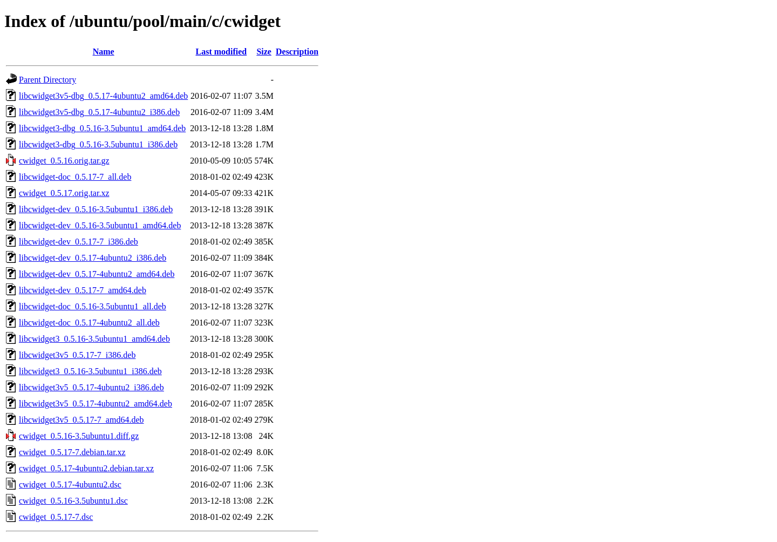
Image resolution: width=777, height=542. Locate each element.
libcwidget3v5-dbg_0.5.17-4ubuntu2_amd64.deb (103, 95)
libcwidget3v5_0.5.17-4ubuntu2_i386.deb (91, 387)
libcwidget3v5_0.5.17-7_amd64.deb (81, 419)
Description (297, 51)
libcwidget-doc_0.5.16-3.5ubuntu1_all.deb (92, 306)
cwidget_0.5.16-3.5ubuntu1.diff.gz (79, 436)
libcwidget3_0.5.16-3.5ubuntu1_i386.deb (90, 371)
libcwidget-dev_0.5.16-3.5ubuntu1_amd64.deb (100, 225)
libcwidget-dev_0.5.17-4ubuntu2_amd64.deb (96, 274)
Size (263, 51)
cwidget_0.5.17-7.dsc (56, 516)
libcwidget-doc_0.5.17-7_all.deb (75, 176)
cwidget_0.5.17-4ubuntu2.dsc (70, 484)
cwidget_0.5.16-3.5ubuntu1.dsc (73, 500)
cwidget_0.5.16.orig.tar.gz (64, 160)
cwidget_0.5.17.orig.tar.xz (64, 193)
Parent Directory (47, 79)
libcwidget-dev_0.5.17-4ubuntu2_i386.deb (92, 257)
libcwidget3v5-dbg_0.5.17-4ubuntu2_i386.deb (99, 112)
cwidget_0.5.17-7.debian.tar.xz (72, 452)
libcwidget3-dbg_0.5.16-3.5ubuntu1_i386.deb (98, 144)
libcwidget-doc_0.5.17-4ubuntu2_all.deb (89, 322)
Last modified (221, 51)
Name (103, 51)
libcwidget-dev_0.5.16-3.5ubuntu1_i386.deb (96, 209)
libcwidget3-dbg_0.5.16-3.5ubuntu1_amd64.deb (102, 128)
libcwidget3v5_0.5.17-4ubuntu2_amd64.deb (95, 403)
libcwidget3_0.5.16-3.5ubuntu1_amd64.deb (94, 338)
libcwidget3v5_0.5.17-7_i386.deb (77, 355)
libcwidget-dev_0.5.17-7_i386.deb (78, 241)
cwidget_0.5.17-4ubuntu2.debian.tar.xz (86, 468)
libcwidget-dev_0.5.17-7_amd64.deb (82, 290)
